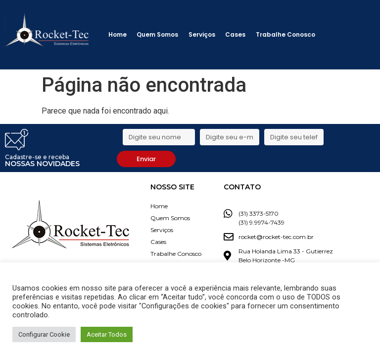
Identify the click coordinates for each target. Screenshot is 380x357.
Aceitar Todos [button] (107, 334)
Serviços (202, 34)
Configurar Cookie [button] (44, 334)
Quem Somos (157, 34)
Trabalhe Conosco (285, 34)
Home (117, 34)
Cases (235, 34)
